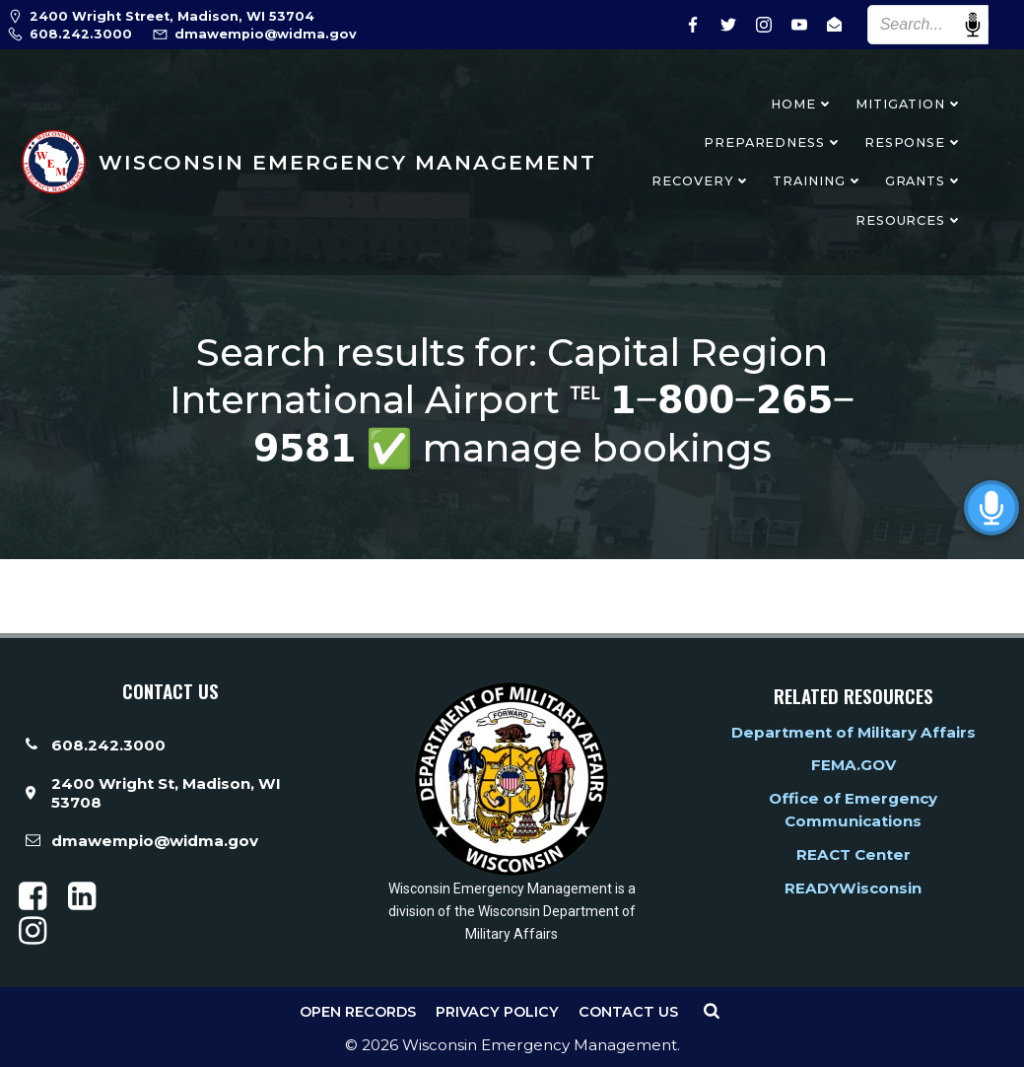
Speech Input (973, 24)
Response (913, 142)
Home (802, 104)
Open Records (358, 1012)
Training (817, 181)
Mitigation (909, 104)
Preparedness (773, 142)
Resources (909, 220)
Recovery (701, 181)
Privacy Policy (497, 1012)
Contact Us (628, 1012)
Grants (924, 181)
